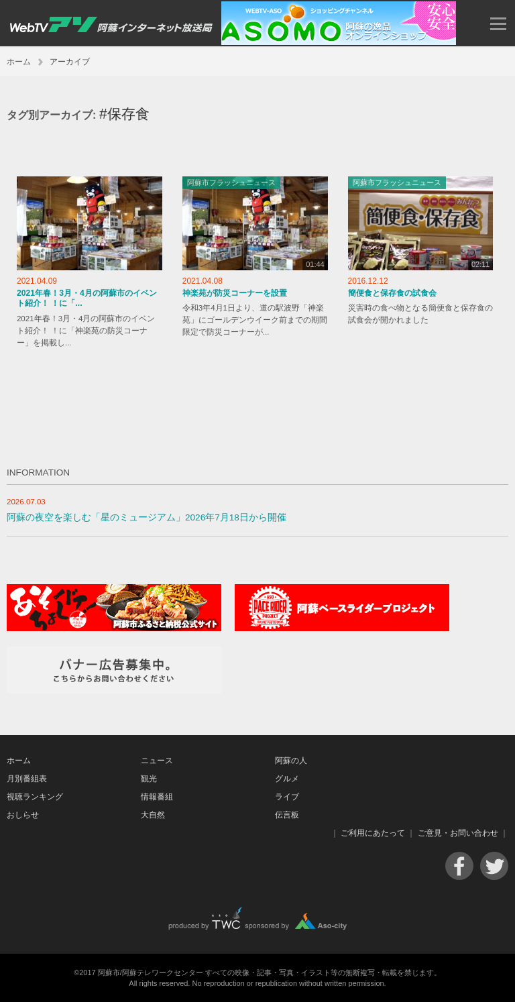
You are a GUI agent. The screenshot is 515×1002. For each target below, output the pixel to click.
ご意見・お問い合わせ (458, 833)
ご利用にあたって (373, 833)
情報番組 (157, 796)
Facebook (459, 866)
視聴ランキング (35, 796)
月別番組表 (27, 778)
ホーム (19, 61)
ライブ (287, 796)
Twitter (494, 866)
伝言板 (287, 815)
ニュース (157, 760)
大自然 (153, 815)
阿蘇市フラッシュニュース (231, 182)
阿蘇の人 (291, 760)
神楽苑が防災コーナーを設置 (234, 293)
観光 (149, 778)
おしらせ (23, 815)
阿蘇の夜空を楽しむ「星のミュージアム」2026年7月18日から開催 (146, 517)
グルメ (287, 778)
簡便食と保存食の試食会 (392, 293)
